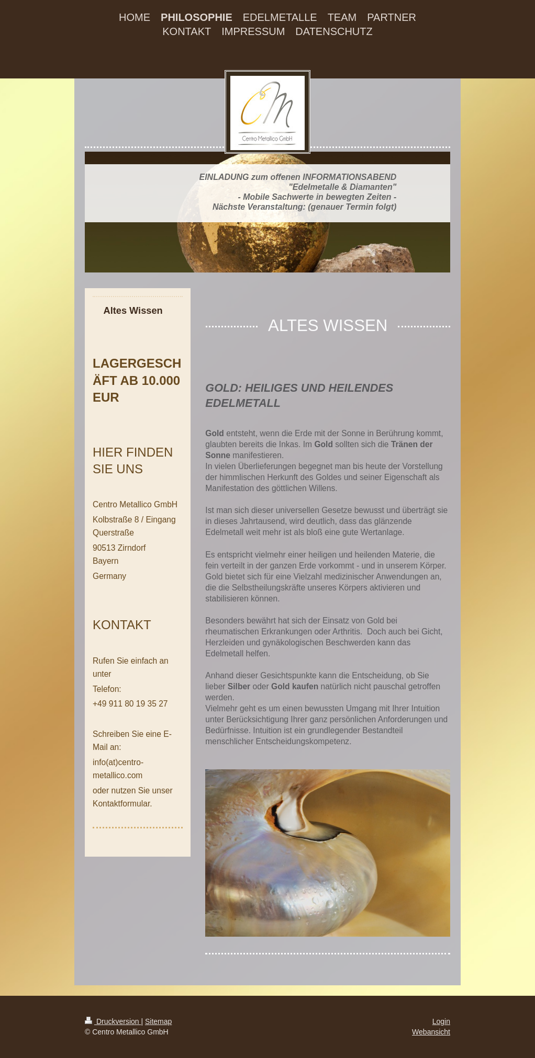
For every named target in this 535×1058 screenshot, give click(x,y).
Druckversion (113, 1021)
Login (441, 1021)
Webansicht (431, 1032)
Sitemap (158, 1021)
